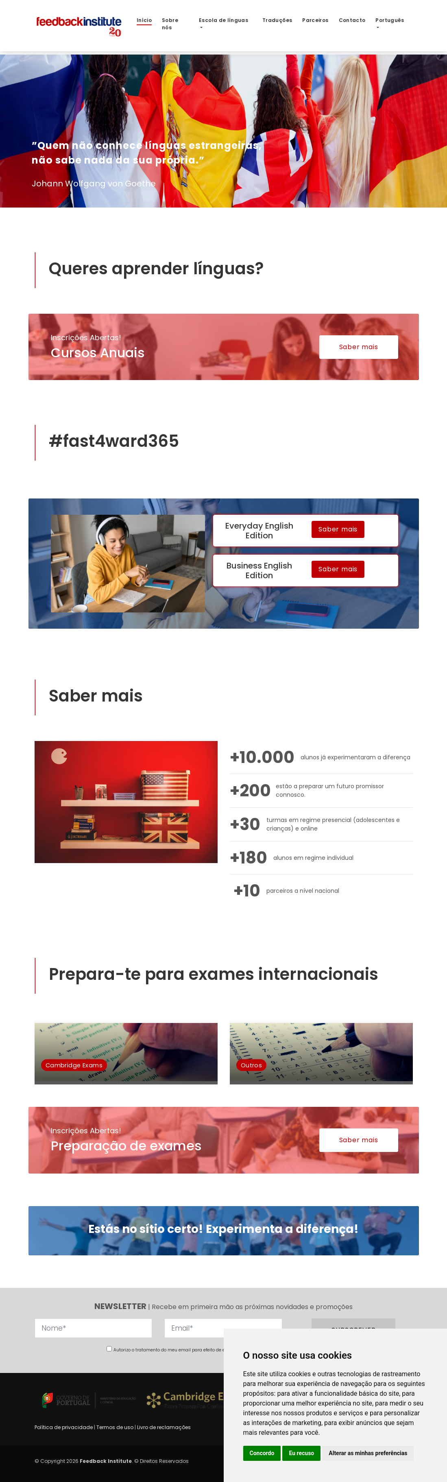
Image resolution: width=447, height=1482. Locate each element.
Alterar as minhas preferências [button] (368, 1453)
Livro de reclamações (164, 1427)
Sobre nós (170, 24)
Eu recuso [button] (301, 1453)
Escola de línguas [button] (223, 20)
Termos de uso (114, 1427)
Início (144, 20)
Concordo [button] (262, 1453)
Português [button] (389, 20)
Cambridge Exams (74, 1065)
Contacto (352, 20)
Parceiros (315, 20)
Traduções (277, 20)
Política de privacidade (64, 1427)
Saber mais (358, 347)
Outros (251, 1065)
